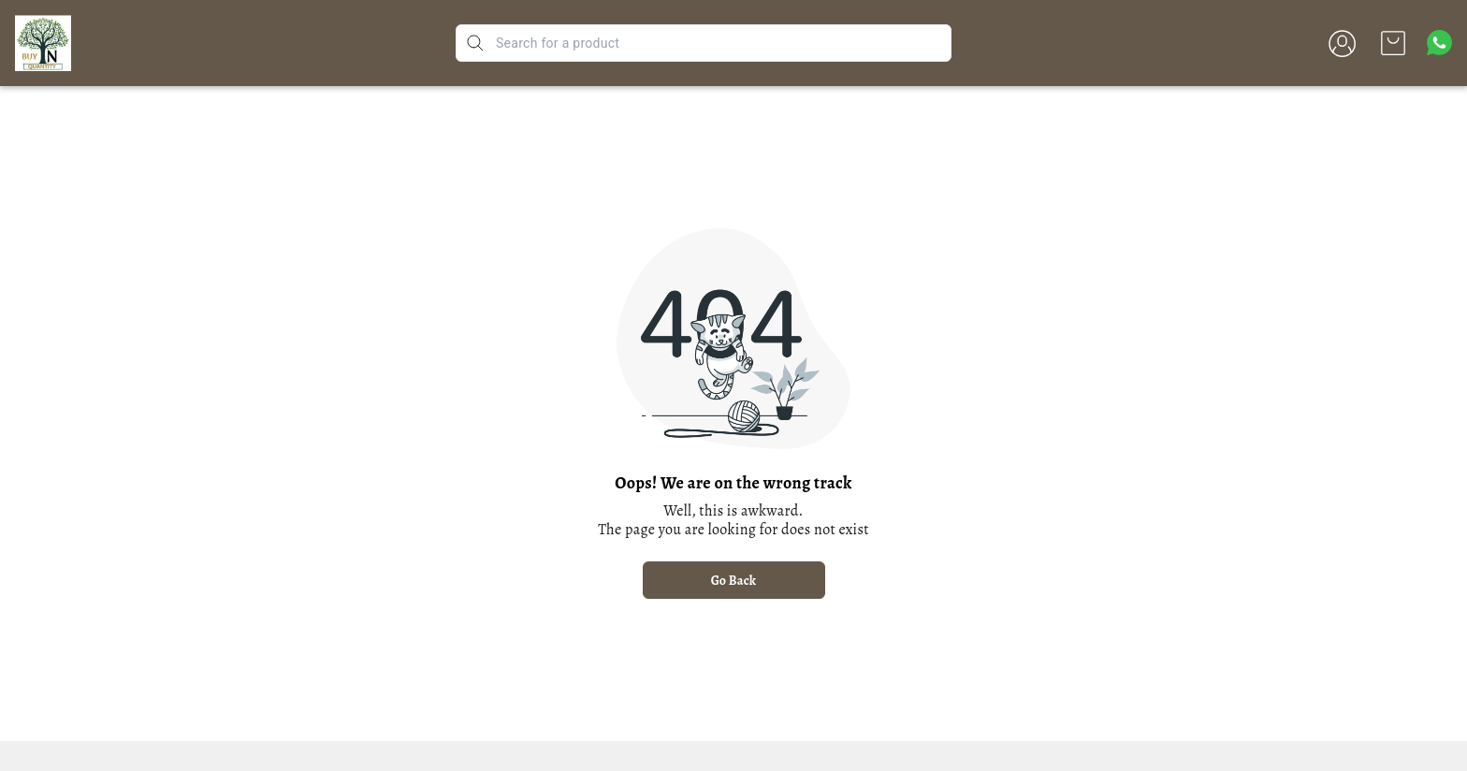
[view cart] (1393, 43)
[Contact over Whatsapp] (1439, 42)
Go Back (734, 580)
